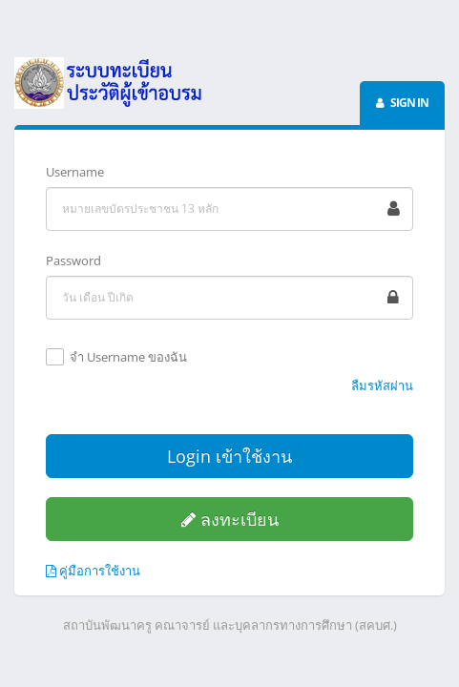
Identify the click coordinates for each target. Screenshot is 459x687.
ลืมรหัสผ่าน (382, 385)
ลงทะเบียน (230, 519)
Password (73, 260)
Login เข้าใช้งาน (229, 456)
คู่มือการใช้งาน (93, 570)
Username (75, 171)
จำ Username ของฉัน (128, 357)
